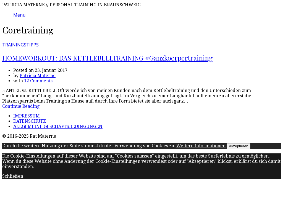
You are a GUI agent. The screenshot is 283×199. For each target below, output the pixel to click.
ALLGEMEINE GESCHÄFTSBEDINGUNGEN (58, 126)
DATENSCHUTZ (29, 121)
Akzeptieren (238, 146)
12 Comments (38, 80)
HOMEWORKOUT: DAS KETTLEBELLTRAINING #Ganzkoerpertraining (107, 57)
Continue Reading (21, 106)
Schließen (12, 176)
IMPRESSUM (26, 116)
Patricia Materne (38, 75)
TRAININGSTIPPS (20, 45)
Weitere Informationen (201, 145)
